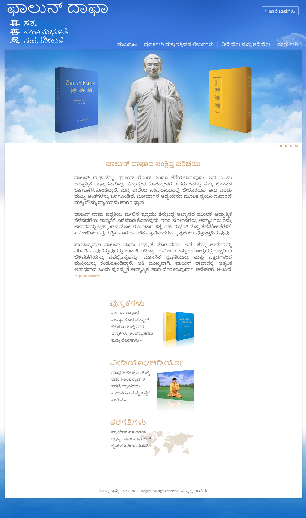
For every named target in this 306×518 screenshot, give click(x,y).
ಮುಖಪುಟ (127, 44)
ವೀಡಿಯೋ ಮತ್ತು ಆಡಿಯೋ (245, 44)
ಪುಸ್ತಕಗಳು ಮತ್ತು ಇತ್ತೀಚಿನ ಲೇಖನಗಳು (179, 44)
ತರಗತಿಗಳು (288, 44)
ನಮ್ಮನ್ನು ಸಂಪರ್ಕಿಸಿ (194, 491)
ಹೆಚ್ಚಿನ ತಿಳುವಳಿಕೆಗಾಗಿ (87, 276)
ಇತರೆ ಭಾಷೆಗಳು (282, 11)
